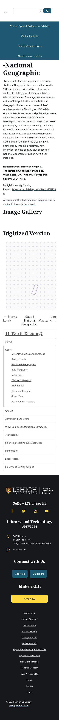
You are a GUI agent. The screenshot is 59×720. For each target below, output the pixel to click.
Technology (11, 435)
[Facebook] (12, 511)
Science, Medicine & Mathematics (23, 443)
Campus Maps (29, 625)
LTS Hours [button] (38, 574)
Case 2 (9, 411)
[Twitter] (24, 511)
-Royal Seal (17, 385)
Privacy (29, 686)
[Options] (42, 10)
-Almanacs (17, 375)
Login (29, 692)
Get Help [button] (20, 574)
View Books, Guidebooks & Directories (26, 427)
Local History (12, 459)
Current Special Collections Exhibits (29, 26)
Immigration (11, 451)
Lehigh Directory (29, 619)
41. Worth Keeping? (23, 333)
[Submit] (47, 10)
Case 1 (29, 316)
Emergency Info (29, 637)
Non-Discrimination (29, 661)
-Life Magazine (19, 369)
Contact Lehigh (29, 631)
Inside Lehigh (29, 613)
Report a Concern (29, 667)
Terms (29, 680)
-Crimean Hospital (21, 391)
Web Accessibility (29, 674)
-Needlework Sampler (23, 401)
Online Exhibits (29, 36)
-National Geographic (23, 364)
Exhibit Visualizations (29, 46)
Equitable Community (29, 655)
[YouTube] (47, 511)
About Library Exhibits (29, 56)
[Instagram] (35, 511)
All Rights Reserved (18, 705)
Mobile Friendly (29, 643)
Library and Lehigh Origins (19, 467)
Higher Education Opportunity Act (29, 649)
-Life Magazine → (47, 318)
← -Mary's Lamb (10, 318)
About (8, 341)
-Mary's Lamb (18, 359)
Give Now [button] (29, 599)
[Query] (32, 11)
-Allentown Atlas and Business (28, 354)
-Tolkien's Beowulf (21, 380)
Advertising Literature (17, 419)
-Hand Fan (17, 396)
